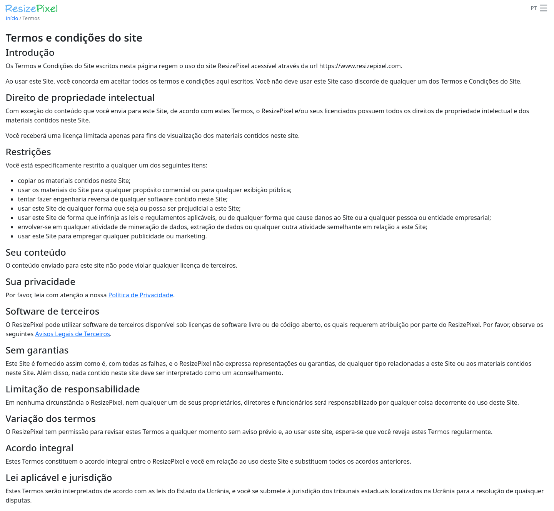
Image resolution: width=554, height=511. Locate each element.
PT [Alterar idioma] (534, 8)
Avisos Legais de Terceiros (72, 334)
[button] (544, 8)
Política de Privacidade (140, 295)
